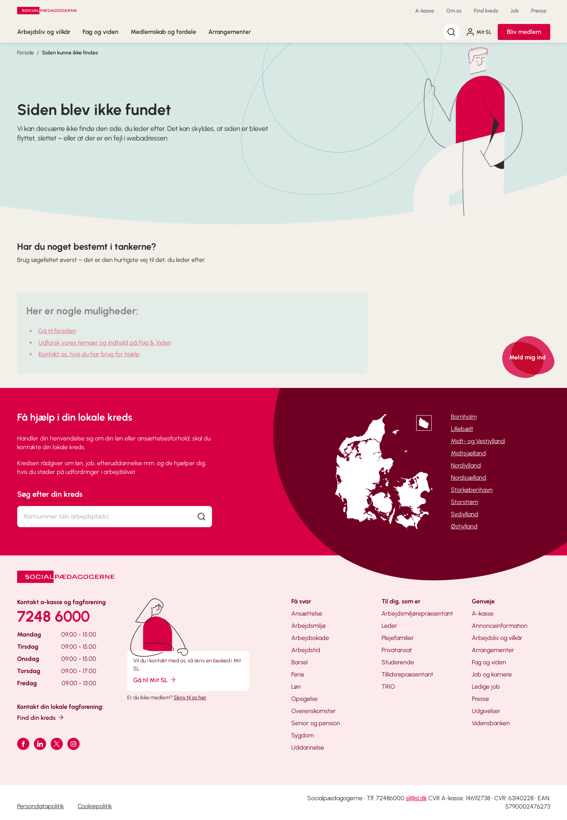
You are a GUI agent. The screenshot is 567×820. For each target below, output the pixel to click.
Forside (25, 52)
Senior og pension (315, 723)
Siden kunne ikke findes (70, 52)
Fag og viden (100, 31)
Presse (538, 11)
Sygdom (302, 735)
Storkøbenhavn (472, 489)
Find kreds (486, 11)
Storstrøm (464, 502)
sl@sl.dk (416, 798)
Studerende (398, 662)
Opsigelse (304, 698)
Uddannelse (307, 747)
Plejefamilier (398, 637)
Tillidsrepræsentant (407, 674)
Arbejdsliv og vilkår (43, 31)
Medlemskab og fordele (163, 31)
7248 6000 (53, 616)
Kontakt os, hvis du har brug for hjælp (89, 361)
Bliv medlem (524, 31)
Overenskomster (313, 711)
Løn (296, 686)
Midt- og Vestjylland (478, 441)
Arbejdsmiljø (308, 625)
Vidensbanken (491, 723)
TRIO (388, 686)
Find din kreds (41, 717)
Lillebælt (462, 428)
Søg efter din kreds (50, 494)
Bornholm (464, 416)
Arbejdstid (305, 650)
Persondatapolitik (40, 806)
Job (514, 11)
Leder (389, 625)
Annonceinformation (499, 625)
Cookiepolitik (95, 806)
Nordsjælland (468, 477)
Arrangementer (229, 31)
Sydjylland (464, 514)
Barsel (299, 662)
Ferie (297, 674)
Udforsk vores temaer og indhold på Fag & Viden (104, 349)
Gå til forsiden (57, 337)
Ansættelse (306, 613)
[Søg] (451, 32)
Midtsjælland (468, 453)
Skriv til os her (190, 697)
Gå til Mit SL (155, 680)
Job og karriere (492, 674)
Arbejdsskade (310, 637)
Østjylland (464, 526)
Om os (454, 11)
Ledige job (486, 686)
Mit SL (479, 32)
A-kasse (424, 11)
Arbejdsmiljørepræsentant (417, 613)
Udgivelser (486, 711)
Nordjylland (466, 465)
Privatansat (397, 650)
